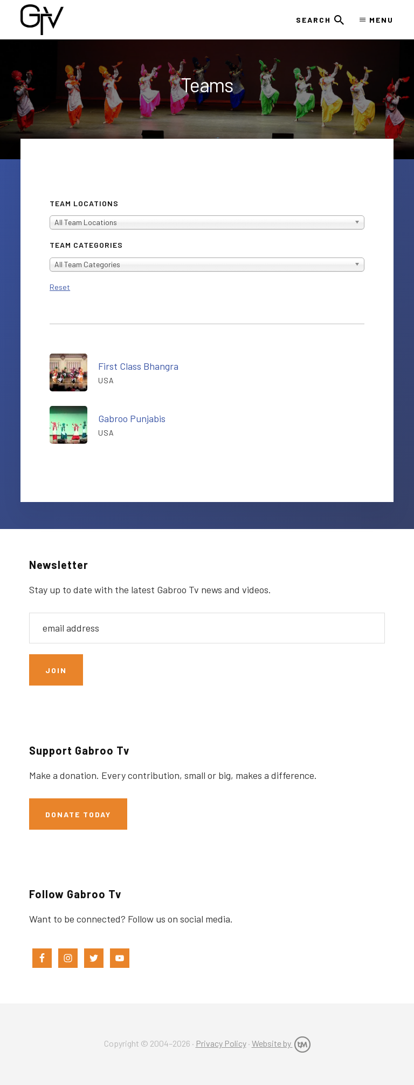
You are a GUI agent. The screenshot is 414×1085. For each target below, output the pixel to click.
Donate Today (78, 814)
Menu (381, 19)
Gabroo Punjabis (131, 418)
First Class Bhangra (138, 366)
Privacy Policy (221, 1043)
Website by (281, 1043)
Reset (60, 286)
